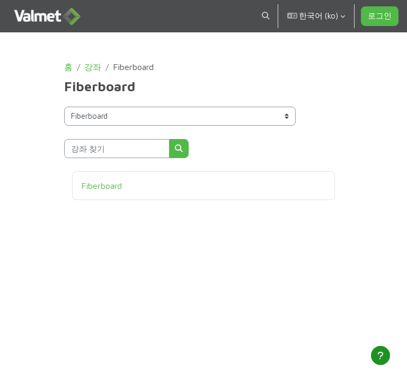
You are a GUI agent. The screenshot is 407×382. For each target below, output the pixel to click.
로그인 (380, 15)
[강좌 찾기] (117, 148)
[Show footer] (380, 355)
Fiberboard (101, 185)
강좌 (92, 67)
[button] (266, 16)
